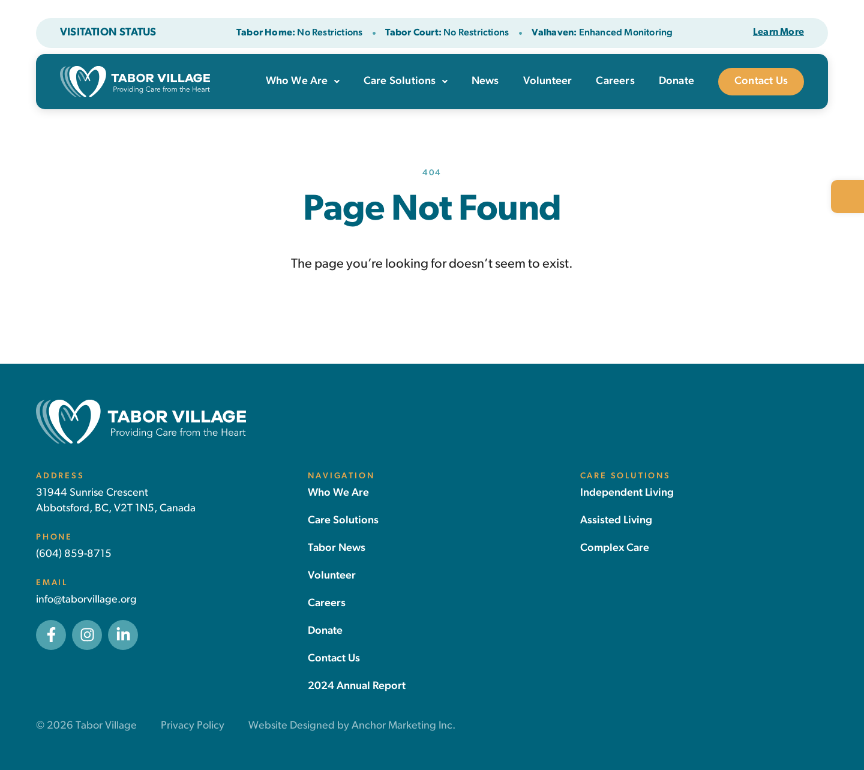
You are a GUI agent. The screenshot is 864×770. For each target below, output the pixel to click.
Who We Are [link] (303, 81)
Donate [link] (676, 81)
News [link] (485, 81)
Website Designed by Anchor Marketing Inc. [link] (351, 726)
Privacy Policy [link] (192, 726)
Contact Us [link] (761, 81)
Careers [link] (615, 81)
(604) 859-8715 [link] (74, 554)
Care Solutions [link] (406, 81)
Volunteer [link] (547, 81)
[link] (847, 196)
